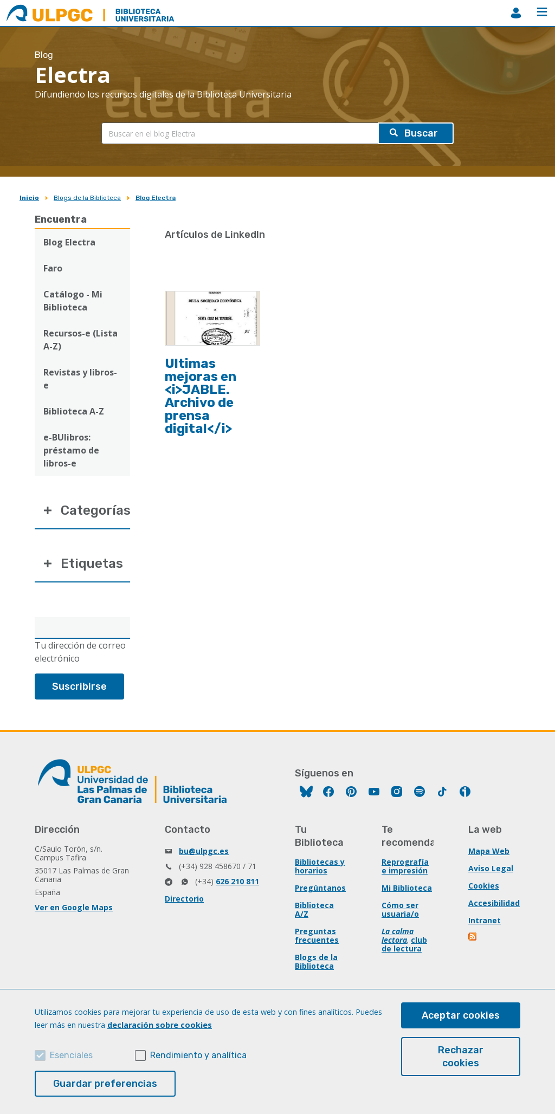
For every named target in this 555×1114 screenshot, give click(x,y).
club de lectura (404, 944)
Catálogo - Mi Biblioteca (72, 300)
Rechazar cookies (460, 1056)
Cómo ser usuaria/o (400, 909)
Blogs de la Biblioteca (87, 198)
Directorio (184, 898)
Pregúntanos (320, 888)
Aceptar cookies (461, 1015)
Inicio (29, 198)
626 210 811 (237, 881)
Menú (541, 11)
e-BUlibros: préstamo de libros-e (71, 450)
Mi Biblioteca (407, 888)
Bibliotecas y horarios (320, 866)
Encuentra (61, 219)
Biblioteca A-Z (73, 411)
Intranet (484, 920)
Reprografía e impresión (405, 866)
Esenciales (71, 1055)
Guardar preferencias (105, 1084)
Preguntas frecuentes (317, 935)
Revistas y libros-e (80, 378)
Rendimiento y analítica (198, 1055)
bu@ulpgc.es (204, 851)
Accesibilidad (494, 903)
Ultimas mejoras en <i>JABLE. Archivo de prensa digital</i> (200, 396)
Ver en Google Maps (74, 907)
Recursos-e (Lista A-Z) (80, 339)
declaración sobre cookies (159, 1025)
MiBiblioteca (515, 13)
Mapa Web (488, 851)
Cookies (483, 885)
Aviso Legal (490, 868)
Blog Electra (155, 198)
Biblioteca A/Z (314, 909)
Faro (52, 268)
